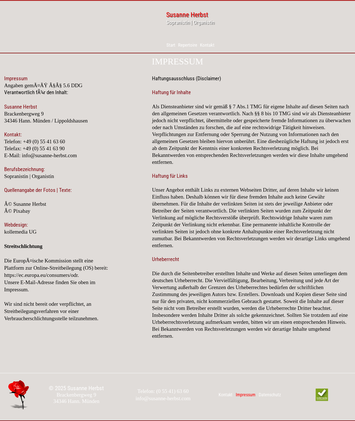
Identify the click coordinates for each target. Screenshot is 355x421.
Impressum (245, 394)
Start (170, 45)
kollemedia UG (20, 232)
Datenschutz (270, 394)
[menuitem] (171, 45)
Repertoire (187, 45)
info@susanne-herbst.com (49, 155)
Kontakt (207, 45)
